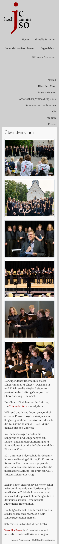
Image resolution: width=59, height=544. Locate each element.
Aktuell (52, 79)
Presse (52, 124)
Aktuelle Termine (44, 39)
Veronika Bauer (13, 530)
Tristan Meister (47, 92)
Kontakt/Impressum (20, 540)
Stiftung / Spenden (43, 57)
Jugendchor (47, 48)
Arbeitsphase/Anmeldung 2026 (37, 98)
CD (54, 111)
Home (25, 39)
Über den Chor (47, 86)
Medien (51, 117)
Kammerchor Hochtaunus (40, 105)
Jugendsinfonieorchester (20, 48)
